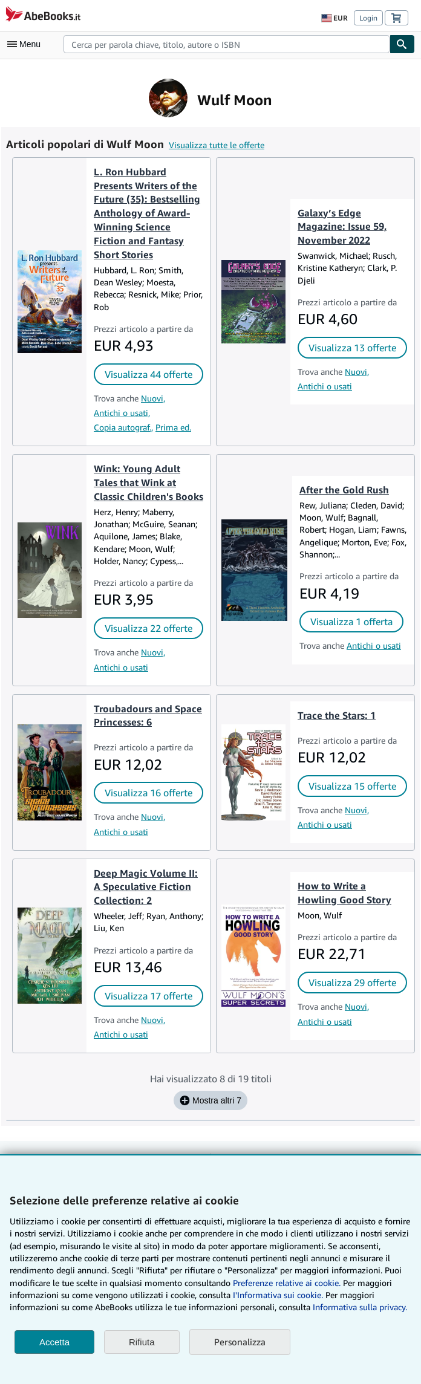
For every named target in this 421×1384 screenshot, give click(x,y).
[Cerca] (402, 44)
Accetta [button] (54, 1342)
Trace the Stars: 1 (337, 715)
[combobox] (227, 44)
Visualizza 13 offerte (352, 348)
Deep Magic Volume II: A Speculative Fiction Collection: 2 (146, 887)
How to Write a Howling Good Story (344, 893)
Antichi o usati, (122, 413)
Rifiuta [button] (142, 1342)
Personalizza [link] (240, 1341)
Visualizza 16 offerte (148, 793)
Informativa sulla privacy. (360, 1307)
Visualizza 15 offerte (352, 786)
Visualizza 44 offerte (148, 374)
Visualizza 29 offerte (352, 982)
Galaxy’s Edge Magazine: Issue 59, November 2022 (342, 227)
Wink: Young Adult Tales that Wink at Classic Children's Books (148, 482)
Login (368, 17)
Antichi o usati (325, 386)
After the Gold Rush (344, 490)
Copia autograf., (123, 427)
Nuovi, (153, 398)
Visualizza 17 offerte (148, 996)
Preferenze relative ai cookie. (287, 1283)
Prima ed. (173, 427)
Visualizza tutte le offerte (216, 145)
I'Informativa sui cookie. (278, 1295)
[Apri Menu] (26, 44)
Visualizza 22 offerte (148, 628)
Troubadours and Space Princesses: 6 (148, 716)
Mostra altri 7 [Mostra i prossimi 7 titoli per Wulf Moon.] (210, 1100)
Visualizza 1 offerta (351, 622)
